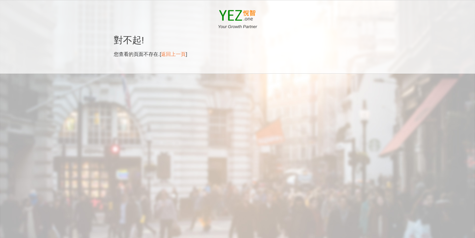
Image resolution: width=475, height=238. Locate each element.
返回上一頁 (173, 53)
